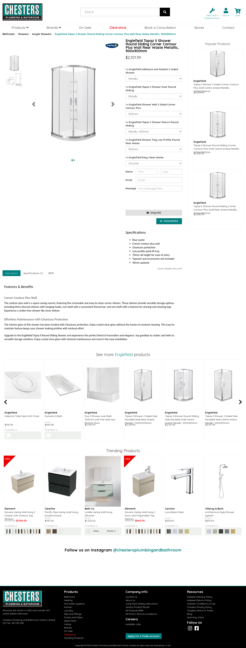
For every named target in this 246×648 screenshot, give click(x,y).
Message (129, 188)
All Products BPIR (134, 610)
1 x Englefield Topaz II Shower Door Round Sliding (151, 88)
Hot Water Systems (74, 603)
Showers (23, 34)
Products (20, 27)
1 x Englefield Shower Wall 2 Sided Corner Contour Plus (150, 106)
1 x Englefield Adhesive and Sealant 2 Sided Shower (152, 71)
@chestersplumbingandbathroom (147, 549)
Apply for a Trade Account (143, 636)
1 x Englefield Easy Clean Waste (144, 157)
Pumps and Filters (73, 617)
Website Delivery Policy (199, 596)
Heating (68, 600)
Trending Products (73, 638)
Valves (67, 624)
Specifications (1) (33, 273)
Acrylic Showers (41, 34)
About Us (130, 600)
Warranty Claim (195, 617)
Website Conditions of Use (201, 603)
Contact (228, 27)
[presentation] (162, 200)
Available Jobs (133, 624)
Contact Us (131, 596)
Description (11, 273)
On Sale (85, 27)
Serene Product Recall (137, 607)
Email (129, 180)
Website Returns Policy (199, 600)
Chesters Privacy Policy (199, 607)
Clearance (118, 27)
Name (129, 171)
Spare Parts (70, 620)
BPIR (51, 273)
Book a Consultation (160, 27)
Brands (54, 27)
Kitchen (68, 607)
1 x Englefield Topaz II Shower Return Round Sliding (152, 124)
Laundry (68, 610)
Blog (189, 614)
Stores (199, 27)
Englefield (124, 354)
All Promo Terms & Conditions (141, 614)
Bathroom (9, 34)
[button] (211, 13)
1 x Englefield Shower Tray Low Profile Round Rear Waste (153, 141)
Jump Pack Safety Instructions (142, 603)
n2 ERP (168, 645)
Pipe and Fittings (72, 614)
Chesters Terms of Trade (200, 610)
